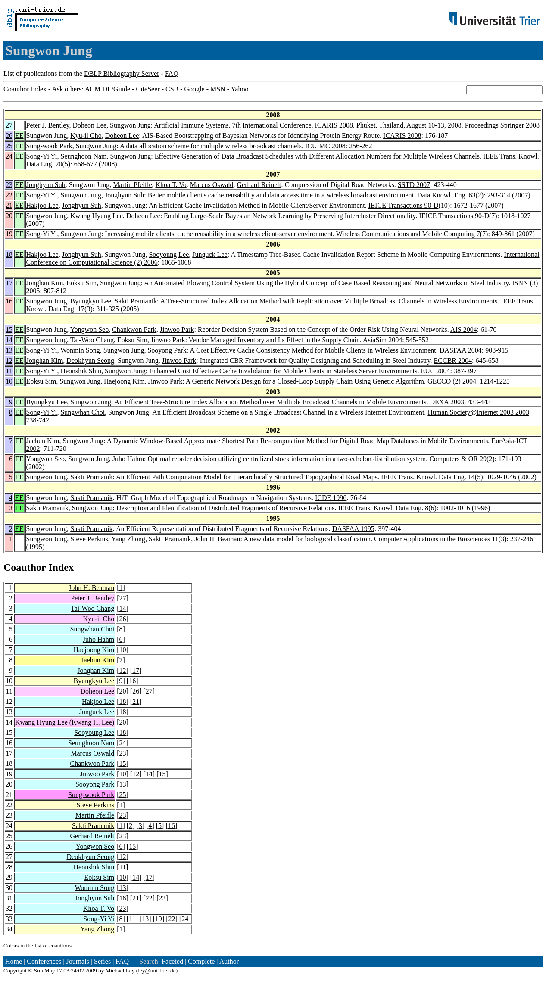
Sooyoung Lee (169, 254)
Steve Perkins (89, 539)
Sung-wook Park (49, 146)
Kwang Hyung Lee (96, 215)
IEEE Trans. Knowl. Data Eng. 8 (383, 508)
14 (9, 340)
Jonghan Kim (44, 283)
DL (106, 89)
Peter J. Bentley (47, 125)
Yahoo (239, 89)
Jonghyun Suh (46, 184)
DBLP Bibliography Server (121, 73)
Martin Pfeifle (132, 184)
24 (9, 156)
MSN (217, 89)
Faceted (172, 961)
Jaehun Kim (42, 440)
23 (9, 184)
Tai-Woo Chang (92, 340)
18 (9, 254)
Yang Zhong (128, 539)
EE (19, 135)
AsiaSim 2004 (382, 340)
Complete (201, 961)
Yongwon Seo (89, 329)
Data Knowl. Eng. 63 (446, 195)
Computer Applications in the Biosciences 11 (436, 539)
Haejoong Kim (124, 381)
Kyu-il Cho (85, 135)
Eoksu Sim (81, 283)
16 (9, 301)
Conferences (44, 961)
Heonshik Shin (80, 371)
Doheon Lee (89, 125)
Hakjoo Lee (42, 205)
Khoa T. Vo (171, 184)
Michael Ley (120, 970)
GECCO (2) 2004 (451, 381)
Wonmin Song (80, 350)
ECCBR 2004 (453, 360)
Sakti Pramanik (136, 301)
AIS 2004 (463, 329)
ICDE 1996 (330, 497)
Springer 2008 (520, 125)
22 (9, 195)
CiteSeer (148, 89)
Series (102, 961)
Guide (121, 89)
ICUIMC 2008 (325, 146)
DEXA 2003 (447, 402)
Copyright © (18, 970)
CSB (171, 89)
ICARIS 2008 (402, 135)
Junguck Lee (209, 254)
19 (9, 233)
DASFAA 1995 (353, 528)
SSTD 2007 (414, 184)
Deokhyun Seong (90, 360)
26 (9, 135)
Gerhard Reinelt (259, 184)
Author (229, 961)
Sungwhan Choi (82, 412)
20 (9, 215)
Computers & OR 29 (458, 458)
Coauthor (24, 567)
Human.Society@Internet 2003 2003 (478, 412)
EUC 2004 (435, 371)
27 (9, 125)
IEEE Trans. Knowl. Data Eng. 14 (428, 477)
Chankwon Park (134, 329)
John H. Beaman (217, 539)
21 (9, 205)
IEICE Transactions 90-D (403, 205)
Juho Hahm (128, 458)
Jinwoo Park (177, 329)
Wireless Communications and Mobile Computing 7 (408, 233)
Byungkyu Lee (90, 301)
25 (9, 146)
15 (9, 329)
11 (9, 371)
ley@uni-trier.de (156, 970)
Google (194, 89)
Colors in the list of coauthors (37, 945)
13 (9, 350)
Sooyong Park (166, 350)
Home (13, 961)
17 (9, 283)
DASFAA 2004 (461, 350)
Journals (77, 961)
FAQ (171, 73)
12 (9, 360)
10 (9, 381)
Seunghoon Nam (83, 156)
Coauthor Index (25, 89)
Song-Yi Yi (41, 156)
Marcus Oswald (212, 184)
